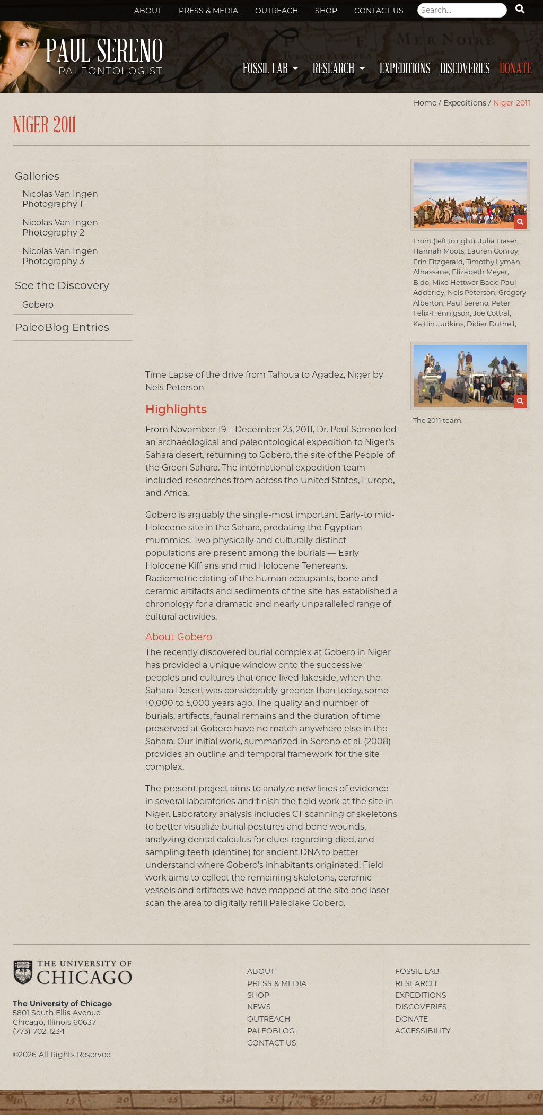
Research (333, 68)
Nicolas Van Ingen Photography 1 (60, 199)
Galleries (37, 176)
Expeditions (405, 68)
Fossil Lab (265, 68)
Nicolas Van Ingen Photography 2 (60, 227)
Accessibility (423, 1030)
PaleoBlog (271, 1030)
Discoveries (465, 68)
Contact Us (379, 10)
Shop (326, 10)
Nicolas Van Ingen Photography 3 (60, 256)
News (259, 1007)
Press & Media (208, 10)
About (148, 10)
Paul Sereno (90, 61)
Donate (516, 68)
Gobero (38, 305)
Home (425, 103)
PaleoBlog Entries (62, 327)
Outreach (276, 10)
